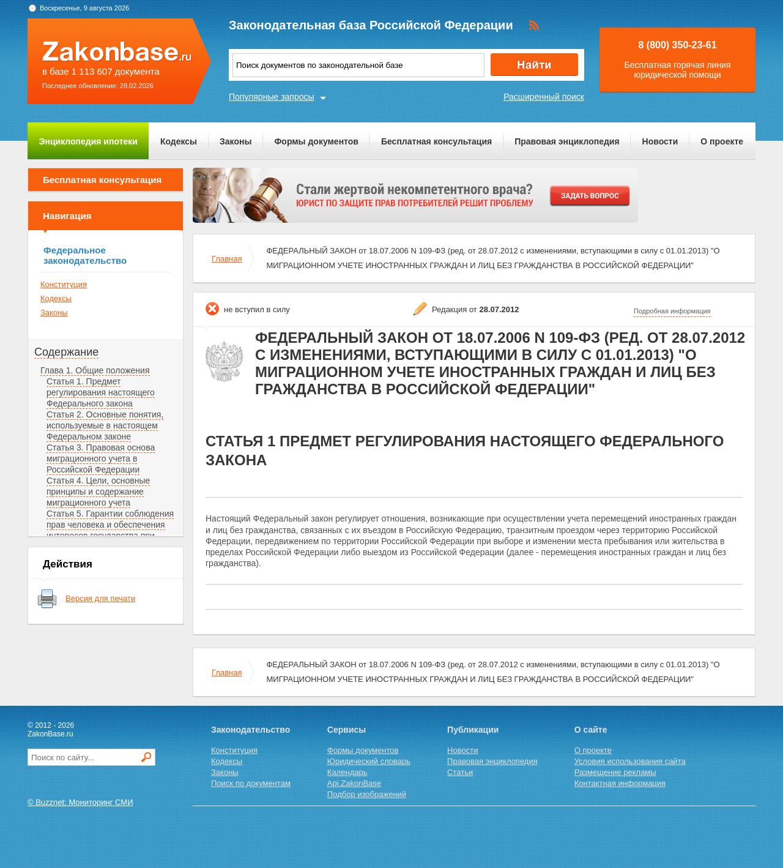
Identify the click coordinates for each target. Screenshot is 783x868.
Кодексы (178, 141)
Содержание (66, 352)
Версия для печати (100, 598)
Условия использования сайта (630, 761)
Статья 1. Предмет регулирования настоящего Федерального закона (100, 392)
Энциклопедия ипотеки (88, 141)
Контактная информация (620, 783)
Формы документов (316, 141)
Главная (227, 258)
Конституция (63, 284)
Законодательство (250, 730)
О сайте (590, 730)
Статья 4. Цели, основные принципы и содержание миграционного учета (98, 491)
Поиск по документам (251, 783)
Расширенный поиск (543, 97)
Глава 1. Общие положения (95, 370)
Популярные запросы (271, 97)
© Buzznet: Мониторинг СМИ (80, 802)
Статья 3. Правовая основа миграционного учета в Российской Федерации (100, 458)
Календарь (347, 772)
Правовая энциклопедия (566, 141)
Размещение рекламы (615, 772)
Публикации (473, 730)
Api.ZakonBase (354, 783)
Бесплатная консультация (436, 141)
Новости (660, 141)
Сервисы (346, 730)
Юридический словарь (368, 761)
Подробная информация (672, 311)
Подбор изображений (366, 794)
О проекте (721, 141)
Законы (235, 141)
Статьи (460, 772)
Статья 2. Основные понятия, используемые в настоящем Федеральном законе (104, 425)
